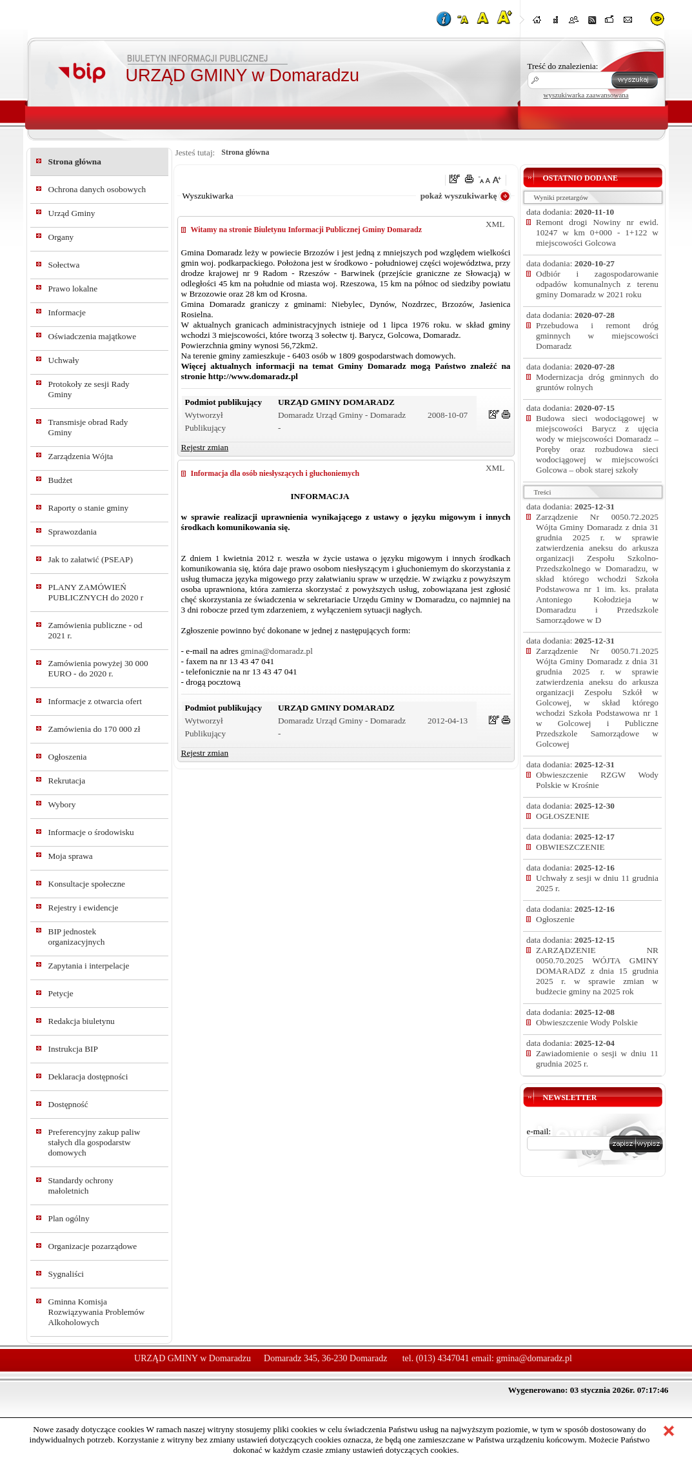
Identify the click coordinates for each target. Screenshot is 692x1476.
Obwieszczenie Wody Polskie (587, 1022)
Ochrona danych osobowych (97, 189)
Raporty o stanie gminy (88, 508)
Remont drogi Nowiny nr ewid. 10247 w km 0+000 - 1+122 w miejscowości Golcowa (597, 232)
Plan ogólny (69, 1218)
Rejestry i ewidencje (83, 907)
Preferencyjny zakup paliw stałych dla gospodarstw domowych (94, 1142)
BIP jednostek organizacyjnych (76, 937)
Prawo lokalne (73, 288)
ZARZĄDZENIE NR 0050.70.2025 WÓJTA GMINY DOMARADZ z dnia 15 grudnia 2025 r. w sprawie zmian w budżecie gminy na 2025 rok (597, 970)
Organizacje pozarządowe (92, 1246)
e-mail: (539, 1131)
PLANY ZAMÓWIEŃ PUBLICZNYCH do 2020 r (96, 592)
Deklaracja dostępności (88, 1076)
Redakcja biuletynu (81, 1021)
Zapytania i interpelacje (89, 965)
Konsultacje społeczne (87, 884)
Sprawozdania (72, 531)
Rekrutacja (67, 780)
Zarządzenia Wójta (81, 456)
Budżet (60, 480)
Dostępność (68, 1104)
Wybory (62, 804)
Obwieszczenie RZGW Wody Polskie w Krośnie (597, 780)
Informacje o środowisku (91, 832)
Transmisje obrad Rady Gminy (88, 427)
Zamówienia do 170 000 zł (94, 729)
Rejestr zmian (205, 447)
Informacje (67, 312)
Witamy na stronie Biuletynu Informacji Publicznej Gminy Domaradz (306, 229)
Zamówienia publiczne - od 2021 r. (95, 630)
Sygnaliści (66, 1274)
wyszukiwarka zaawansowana (586, 95)
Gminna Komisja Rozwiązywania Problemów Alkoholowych (96, 1312)
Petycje (61, 993)
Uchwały (63, 360)
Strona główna (74, 161)
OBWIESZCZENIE (570, 847)
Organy (61, 237)
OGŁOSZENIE (562, 816)
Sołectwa (64, 265)
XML (495, 224)
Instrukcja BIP (73, 1049)
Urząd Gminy (71, 213)
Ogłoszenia (67, 757)
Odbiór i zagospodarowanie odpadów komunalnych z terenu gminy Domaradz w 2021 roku (597, 284)
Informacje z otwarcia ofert (95, 701)
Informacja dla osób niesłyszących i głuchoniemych (275, 473)
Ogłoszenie (555, 919)
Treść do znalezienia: (563, 66)
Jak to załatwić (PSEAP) (90, 559)
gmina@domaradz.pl (277, 651)
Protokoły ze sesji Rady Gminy (89, 389)
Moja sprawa (70, 856)
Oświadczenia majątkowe (92, 336)
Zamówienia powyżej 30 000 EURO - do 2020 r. (98, 668)
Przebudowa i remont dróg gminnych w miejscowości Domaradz (597, 335)
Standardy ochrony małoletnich (81, 1186)
